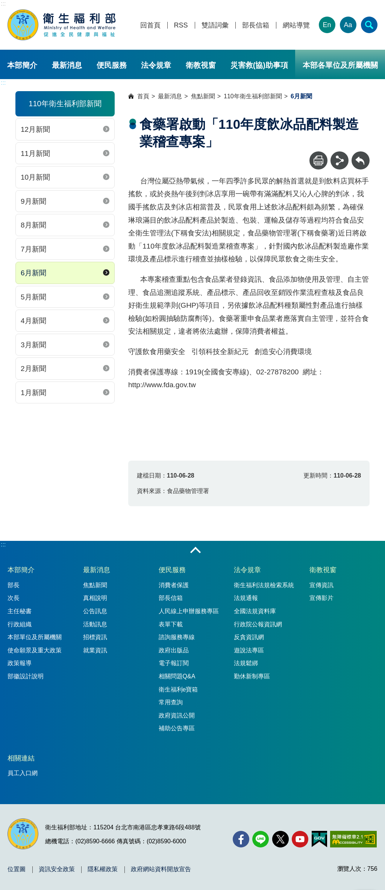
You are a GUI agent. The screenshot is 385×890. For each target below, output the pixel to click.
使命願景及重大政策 (35, 650)
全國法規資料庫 (255, 611)
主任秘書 (20, 611)
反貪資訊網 (249, 637)
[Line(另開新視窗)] (260, 839)
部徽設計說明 (26, 676)
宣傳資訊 (321, 585)
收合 (195, 550)
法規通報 (246, 598)
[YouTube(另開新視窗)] (300, 839)
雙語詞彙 (215, 25)
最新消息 (67, 65)
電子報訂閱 (174, 663)
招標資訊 (95, 637)
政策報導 (20, 663)
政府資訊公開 (177, 715)
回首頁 (150, 25)
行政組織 (20, 624)
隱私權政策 (103, 869)
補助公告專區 (177, 728)
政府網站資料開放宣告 (161, 869)
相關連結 (21, 758)
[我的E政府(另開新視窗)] (319, 839)
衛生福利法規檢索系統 (264, 585)
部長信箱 (255, 25)
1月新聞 (33, 393)
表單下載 (171, 624)
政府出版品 (174, 650)
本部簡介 (22, 65)
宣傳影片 (321, 598)
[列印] (318, 160)
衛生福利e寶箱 (178, 689)
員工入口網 (23, 773)
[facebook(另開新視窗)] (241, 839)
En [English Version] (327, 25)
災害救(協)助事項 (259, 65)
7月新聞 (33, 249)
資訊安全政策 (57, 869)
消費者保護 (174, 585)
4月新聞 (33, 321)
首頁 (143, 96)
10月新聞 (35, 177)
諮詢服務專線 (177, 637)
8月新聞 (33, 225)
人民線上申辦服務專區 (189, 611)
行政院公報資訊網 (258, 624)
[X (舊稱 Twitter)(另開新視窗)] (280, 839)
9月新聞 (33, 201)
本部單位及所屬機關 (35, 637)
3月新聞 (33, 345)
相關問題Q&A (177, 676)
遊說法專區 (249, 650)
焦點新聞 (203, 96)
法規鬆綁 (246, 663)
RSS (181, 25)
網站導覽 (296, 25)
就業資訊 (95, 650)
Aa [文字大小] (348, 25)
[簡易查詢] (369, 25)
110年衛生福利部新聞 (253, 96)
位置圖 (17, 869)
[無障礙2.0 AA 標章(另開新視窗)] (353, 839)
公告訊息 (95, 611)
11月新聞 (35, 153)
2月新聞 (33, 368)
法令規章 (156, 65)
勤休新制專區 (252, 676)
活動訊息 (95, 624)
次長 (14, 598)
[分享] (339, 160)
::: (3, 3)
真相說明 (95, 598)
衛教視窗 (201, 65)
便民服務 (112, 65)
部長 (14, 585)
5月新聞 (33, 297)
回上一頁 (361, 155)
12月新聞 (35, 129)
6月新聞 (33, 273)
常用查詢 (171, 702)
